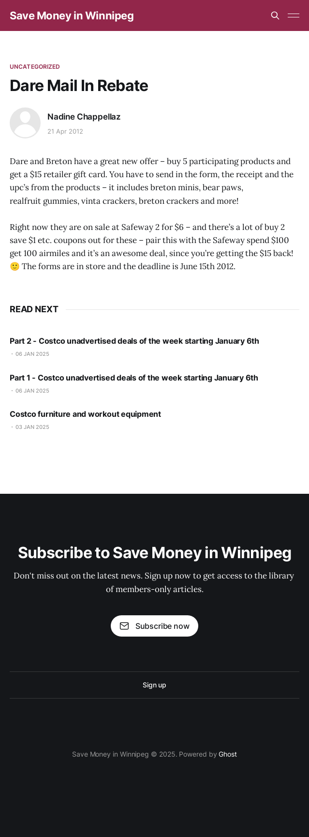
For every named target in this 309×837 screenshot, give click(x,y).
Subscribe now (154, 626)
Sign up (154, 685)
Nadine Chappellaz (84, 117)
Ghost (228, 754)
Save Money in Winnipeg (71, 15)
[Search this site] (275, 15)
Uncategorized (35, 66)
